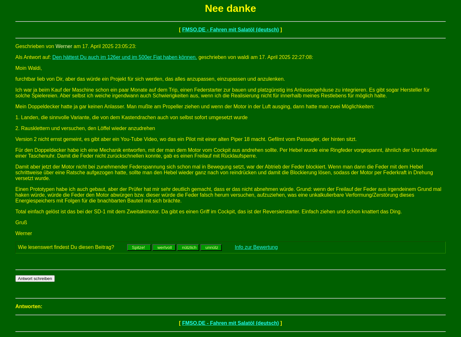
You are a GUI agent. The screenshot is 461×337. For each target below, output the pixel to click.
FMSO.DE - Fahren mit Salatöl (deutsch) (230, 29)
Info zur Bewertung (256, 247)
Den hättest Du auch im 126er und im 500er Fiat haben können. (125, 57)
